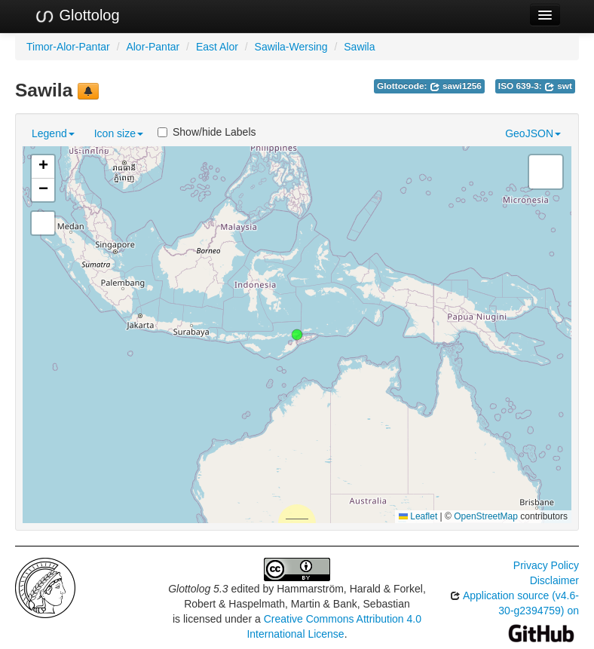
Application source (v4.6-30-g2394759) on (514, 613)
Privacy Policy (546, 565)
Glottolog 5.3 (198, 589)
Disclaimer (554, 580)
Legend (53, 133)
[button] (297, 334)
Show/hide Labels (207, 132)
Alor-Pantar (152, 47)
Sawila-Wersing (291, 47)
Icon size (118, 133)
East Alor (217, 47)
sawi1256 (456, 86)
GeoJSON (533, 133)
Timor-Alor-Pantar (68, 47)
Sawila (359, 47)
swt (558, 86)
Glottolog (77, 16)
